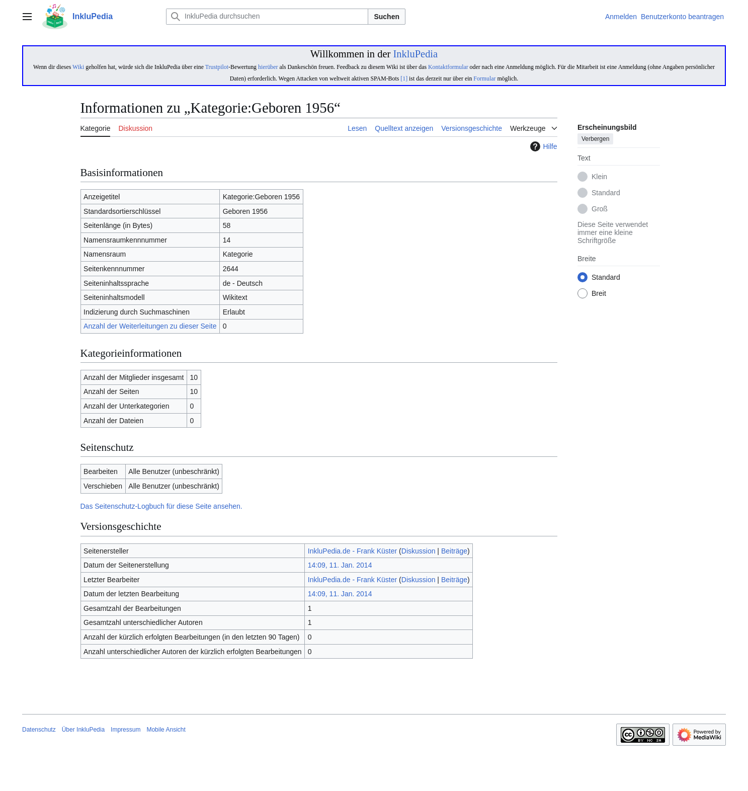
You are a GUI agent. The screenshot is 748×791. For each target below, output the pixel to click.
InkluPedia (415, 53)
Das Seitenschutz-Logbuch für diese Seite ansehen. (161, 506)
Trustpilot (216, 66)
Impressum (125, 729)
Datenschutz (39, 729)
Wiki (78, 66)
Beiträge (454, 551)
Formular (484, 78)
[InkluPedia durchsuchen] (267, 17)
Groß (600, 209)
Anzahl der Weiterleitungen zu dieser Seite (150, 326)
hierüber (268, 66)
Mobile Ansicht (165, 729)
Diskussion (418, 551)
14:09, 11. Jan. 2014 (340, 565)
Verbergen (595, 139)
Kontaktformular (448, 66)
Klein (599, 177)
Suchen (386, 17)
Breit (599, 294)
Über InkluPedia (83, 729)
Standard (606, 193)
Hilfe (542, 146)
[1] (403, 78)
